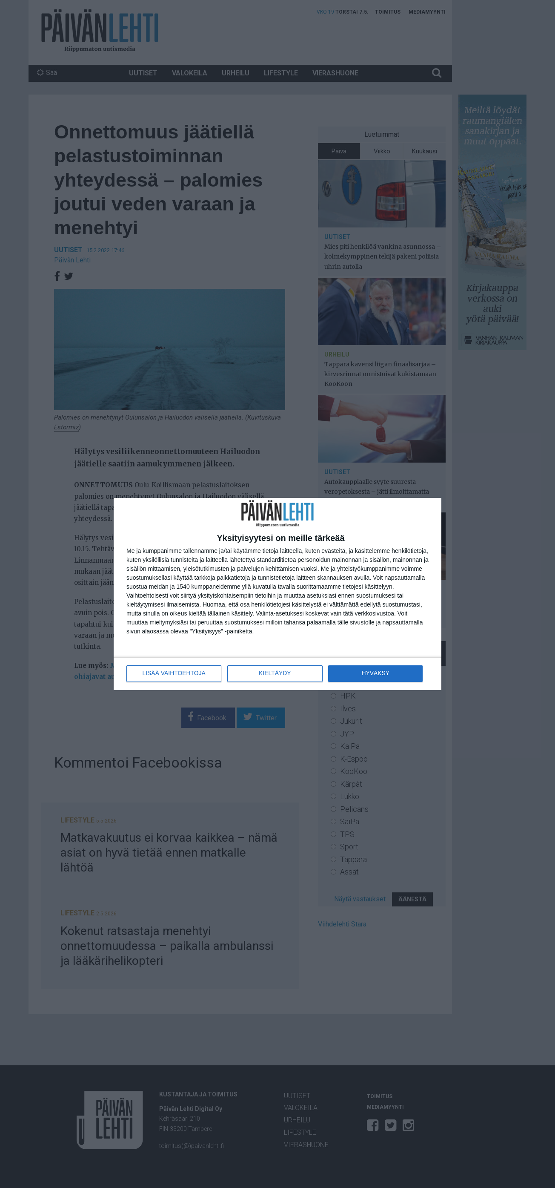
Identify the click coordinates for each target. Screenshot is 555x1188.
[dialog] (277, 594)
